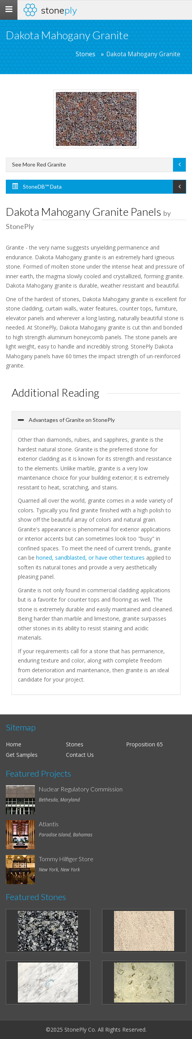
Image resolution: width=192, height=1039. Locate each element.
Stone (59, 10)
